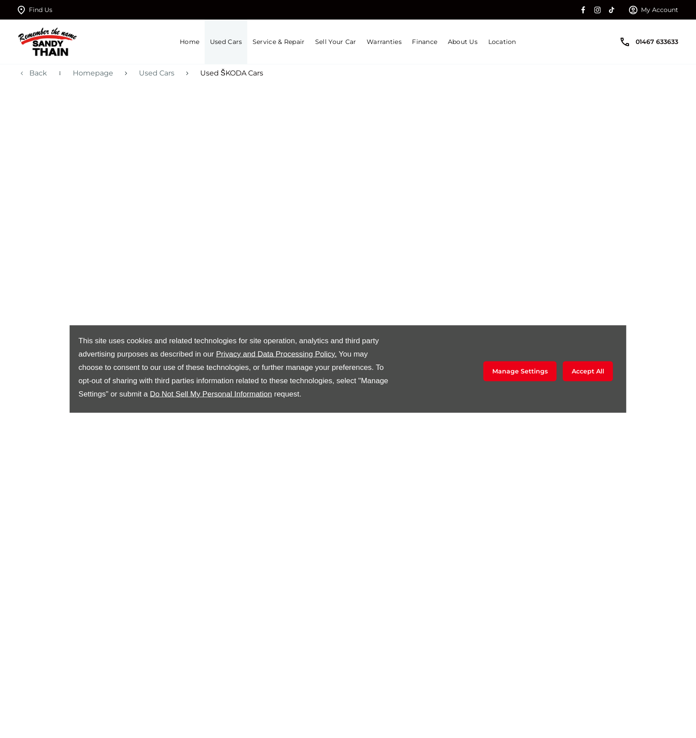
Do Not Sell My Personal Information (211, 394)
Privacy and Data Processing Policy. (276, 354)
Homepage (93, 73)
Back (38, 73)
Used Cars (156, 73)
